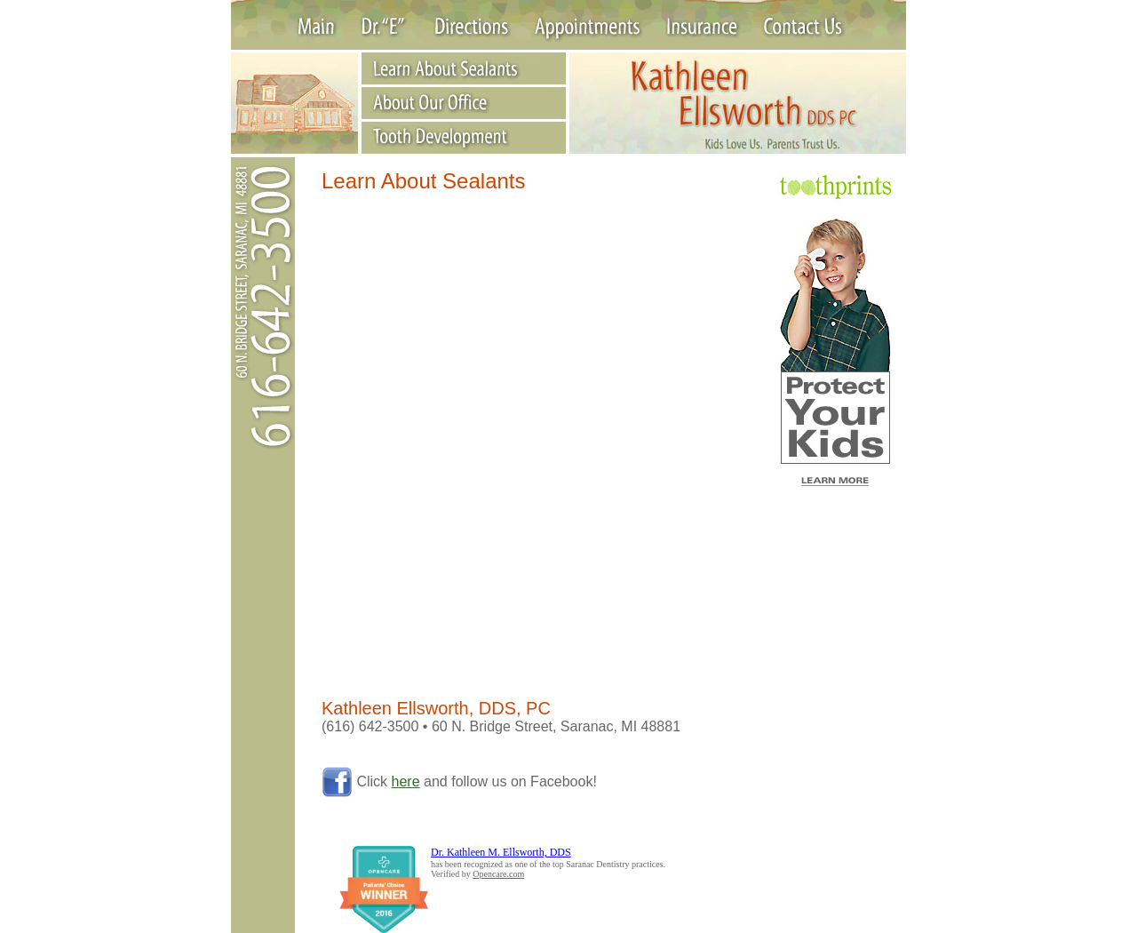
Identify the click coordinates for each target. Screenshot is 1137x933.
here (406, 781)
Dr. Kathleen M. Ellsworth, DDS (501, 852)
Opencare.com (498, 874)
